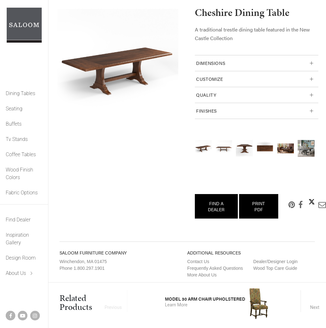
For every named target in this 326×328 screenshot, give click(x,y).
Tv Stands (17, 139)
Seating (14, 109)
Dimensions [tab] (210, 63)
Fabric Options (22, 193)
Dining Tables (20, 93)
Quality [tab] (206, 95)
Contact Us (198, 261)
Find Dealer (18, 220)
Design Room (21, 258)
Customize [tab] (209, 79)
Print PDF (258, 206)
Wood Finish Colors (19, 173)
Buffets (14, 124)
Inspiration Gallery (17, 239)
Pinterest (286, 205)
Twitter (306, 202)
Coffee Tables (21, 154)
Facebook (295, 205)
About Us (16, 273)
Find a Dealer (216, 206)
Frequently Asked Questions (215, 268)
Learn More (176, 304)
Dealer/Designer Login (275, 261)
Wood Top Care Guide (275, 268)
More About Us (202, 274)
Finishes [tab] (206, 111)
